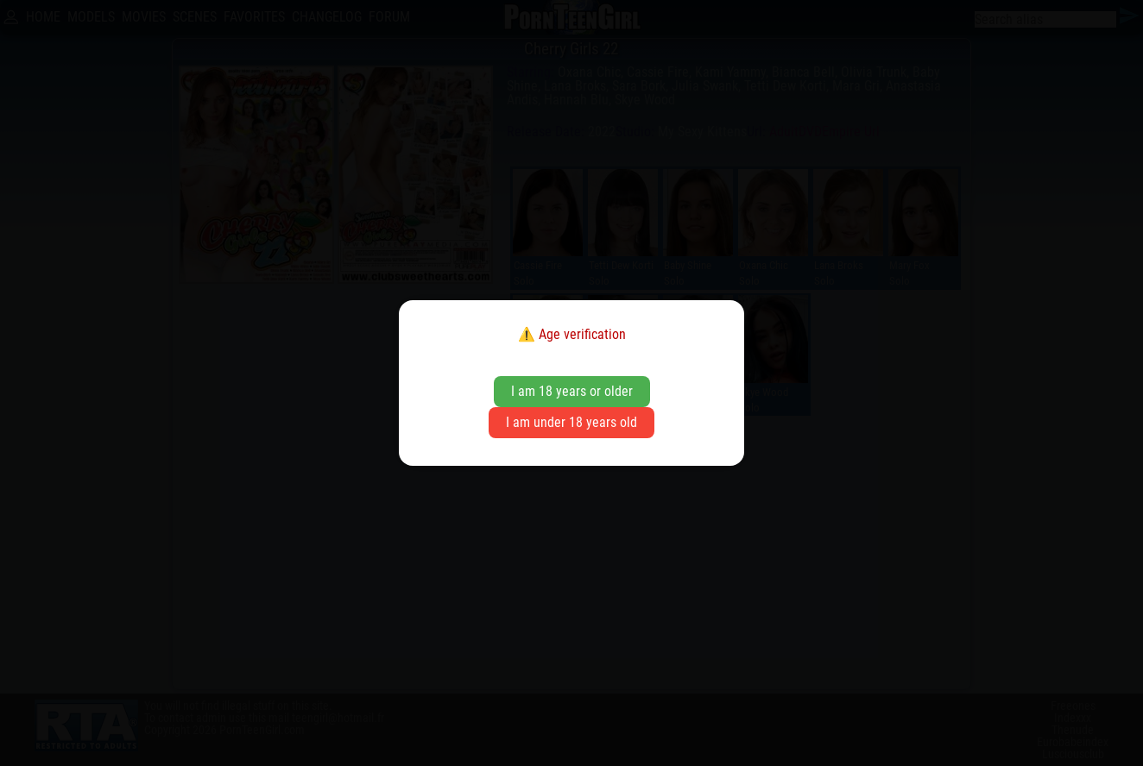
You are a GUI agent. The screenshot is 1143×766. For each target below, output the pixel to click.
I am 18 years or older (572, 391)
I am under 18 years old (571, 422)
